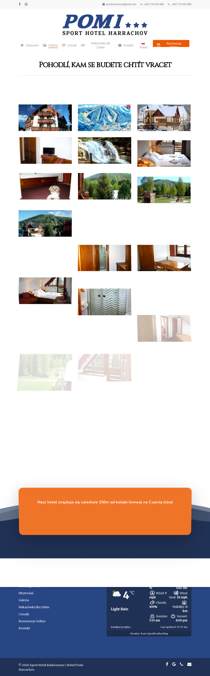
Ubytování (26, 593)
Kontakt (24, 628)
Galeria (24, 600)
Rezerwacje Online (32, 621)
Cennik (24, 614)
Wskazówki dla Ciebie (34, 607)
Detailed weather (121, 627)
